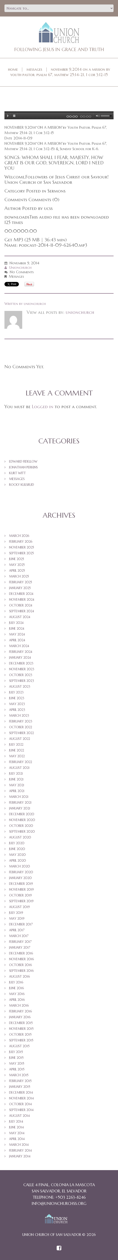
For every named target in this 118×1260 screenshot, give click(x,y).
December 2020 (21, 814)
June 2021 (16, 779)
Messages (34, 69)
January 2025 (20, 588)
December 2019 (21, 884)
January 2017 (19, 948)
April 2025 (17, 571)
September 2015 (21, 1040)
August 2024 (19, 617)
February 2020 (21, 872)
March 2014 (19, 1145)
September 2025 (21, 553)
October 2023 (20, 675)
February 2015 (20, 1081)
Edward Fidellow (23, 461)
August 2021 (19, 768)
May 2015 (16, 1063)
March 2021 (18, 797)
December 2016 (21, 953)
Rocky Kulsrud (21, 485)
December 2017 (21, 924)
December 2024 (21, 594)
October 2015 (20, 1034)
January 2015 (19, 1087)
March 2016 (19, 1005)
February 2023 (20, 721)
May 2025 (17, 565)
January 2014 (19, 1156)
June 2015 (16, 1058)
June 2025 (16, 559)
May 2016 (17, 994)
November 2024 (21, 600)
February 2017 (20, 942)
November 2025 (21, 547)
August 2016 (19, 976)
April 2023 (17, 710)
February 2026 (20, 542)
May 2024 (17, 634)
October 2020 (21, 826)
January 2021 (19, 808)
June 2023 (16, 698)
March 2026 (19, 536)
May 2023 (17, 704)
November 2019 (21, 890)
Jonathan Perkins (23, 467)
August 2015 (19, 1046)
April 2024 (17, 640)
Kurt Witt (17, 473)
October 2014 (20, 1104)
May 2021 (16, 785)
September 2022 (21, 733)
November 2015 (21, 1029)
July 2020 (16, 843)
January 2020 (20, 878)
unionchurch (20, 267)
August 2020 (20, 837)
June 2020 (17, 849)
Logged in (42, 407)
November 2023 (21, 669)
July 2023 (16, 692)
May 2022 (17, 756)
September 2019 (21, 901)
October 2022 (20, 727)
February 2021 (20, 803)
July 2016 (16, 982)
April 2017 (16, 930)
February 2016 (20, 1011)
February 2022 (20, 762)
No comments (22, 272)
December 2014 (21, 1092)
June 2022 (16, 750)
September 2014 (21, 1110)
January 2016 (20, 1017)
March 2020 (19, 866)
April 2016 (17, 1000)
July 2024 (16, 623)
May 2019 (16, 919)
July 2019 (16, 913)
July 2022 (16, 745)
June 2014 (16, 1127)
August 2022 (19, 739)
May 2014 (16, 1133)
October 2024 (20, 605)
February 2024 (20, 652)
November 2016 (21, 959)
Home (13, 69)
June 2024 (16, 629)
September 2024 (21, 611)
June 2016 (16, 988)
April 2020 (17, 861)
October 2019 (20, 895)
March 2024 (19, 646)
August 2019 (19, 907)
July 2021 (16, 774)
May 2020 (17, 855)
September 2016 (21, 971)
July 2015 (16, 1052)
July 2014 (16, 1121)
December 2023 (21, 663)
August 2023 (19, 687)
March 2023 (19, 716)
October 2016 (20, 965)
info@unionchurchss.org (59, 1203)
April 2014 (17, 1139)
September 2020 (22, 832)
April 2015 (16, 1069)
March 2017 (18, 936)
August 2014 (19, 1116)
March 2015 (18, 1075)
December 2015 (21, 1023)
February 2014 (20, 1150)
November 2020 (22, 820)
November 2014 (21, 1098)
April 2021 (16, 791)
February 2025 (20, 582)
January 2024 (20, 658)
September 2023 (21, 681)
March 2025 (19, 576)
